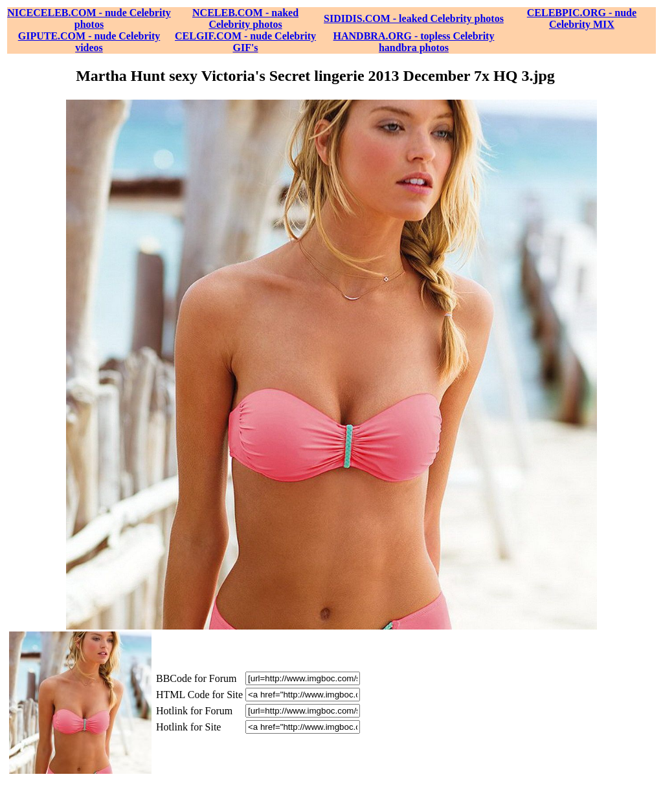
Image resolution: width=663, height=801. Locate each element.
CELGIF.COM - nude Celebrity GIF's (245, 41)
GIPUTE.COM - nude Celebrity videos (89, 41)
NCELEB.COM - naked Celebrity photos (245, 18)
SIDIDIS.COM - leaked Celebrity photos (414, 18)
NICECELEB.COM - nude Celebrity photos (88, 18)
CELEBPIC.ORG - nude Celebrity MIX (581, 18)
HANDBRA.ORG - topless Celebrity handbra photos (414, 41)
